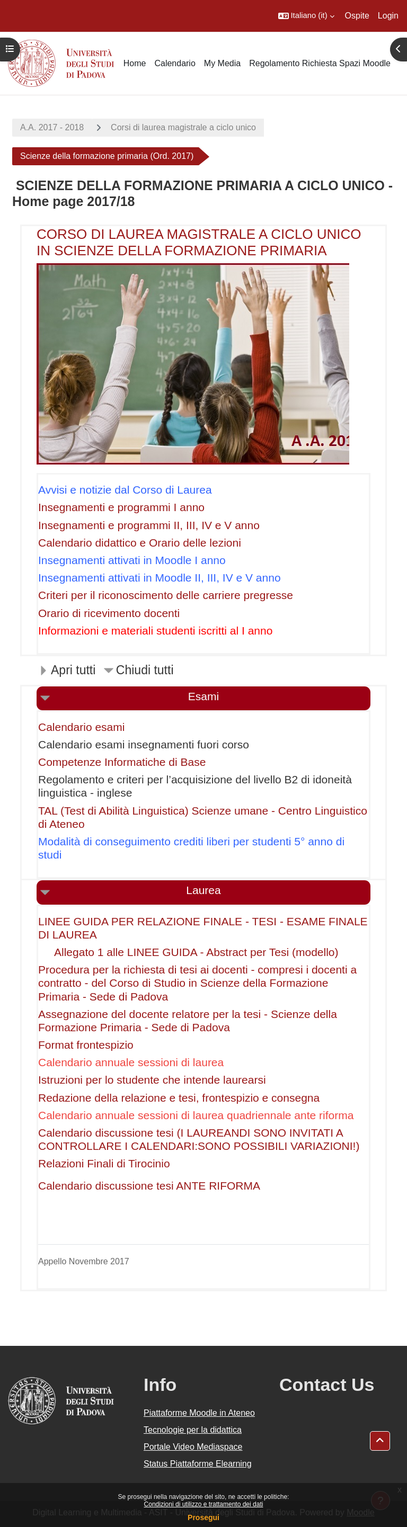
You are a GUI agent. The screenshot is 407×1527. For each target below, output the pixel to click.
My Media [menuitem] (222, 63)
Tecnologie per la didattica (193, 1429)
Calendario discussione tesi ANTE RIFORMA (149, 1186)
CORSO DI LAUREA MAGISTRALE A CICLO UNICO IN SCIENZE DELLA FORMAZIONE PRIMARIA (199, 242)
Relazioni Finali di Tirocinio (104, 1163)
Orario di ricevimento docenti (109, 613)
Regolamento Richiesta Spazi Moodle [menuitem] (320, 63)
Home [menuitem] (134, 63)
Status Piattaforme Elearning (198, 1463)
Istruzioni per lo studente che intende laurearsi (152, 1080)
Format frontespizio (86, 1045)
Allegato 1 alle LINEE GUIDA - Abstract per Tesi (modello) (196, 952)
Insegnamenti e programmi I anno (121, 507)
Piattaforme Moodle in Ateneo (199, 1412)
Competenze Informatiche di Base (122, 762)
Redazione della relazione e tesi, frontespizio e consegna (179, 1098)
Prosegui (203, 1517)
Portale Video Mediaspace (193, 1446)
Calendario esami (81, 727)
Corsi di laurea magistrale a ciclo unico (183, 127)
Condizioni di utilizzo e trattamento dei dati (203, 1504)
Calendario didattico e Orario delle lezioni (139, 543)
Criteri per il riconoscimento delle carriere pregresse (165, 595)
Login (388, 15)
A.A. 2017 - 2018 (52, 127)
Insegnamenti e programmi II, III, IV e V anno (149, 525)
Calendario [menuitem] (174, 63)
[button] (306, 16)
